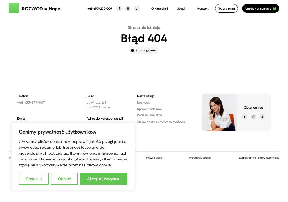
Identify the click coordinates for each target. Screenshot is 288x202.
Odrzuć (64, 178)
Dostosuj (34, 178)
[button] (183, 8)
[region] (73, 157)
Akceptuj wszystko (103, 178)
